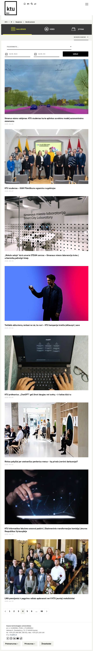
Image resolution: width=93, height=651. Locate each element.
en (28, 3)
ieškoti (75, 54)
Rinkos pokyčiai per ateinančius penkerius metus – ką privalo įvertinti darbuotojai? (41, 461)
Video (48, 29)
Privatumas (30, 644)
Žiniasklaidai (46, 644)
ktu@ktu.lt (13, 635)
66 (42, 611)
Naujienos (17, 29)
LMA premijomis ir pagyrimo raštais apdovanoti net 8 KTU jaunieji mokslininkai (40, 598)
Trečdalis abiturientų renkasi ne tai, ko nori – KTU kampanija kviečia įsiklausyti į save (42, 325)
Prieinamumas (11, 644)
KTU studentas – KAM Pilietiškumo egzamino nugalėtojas (30, 188)
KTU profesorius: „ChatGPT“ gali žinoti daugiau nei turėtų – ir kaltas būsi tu (38, 394)
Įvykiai (77, 29)
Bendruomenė (80, 37)
